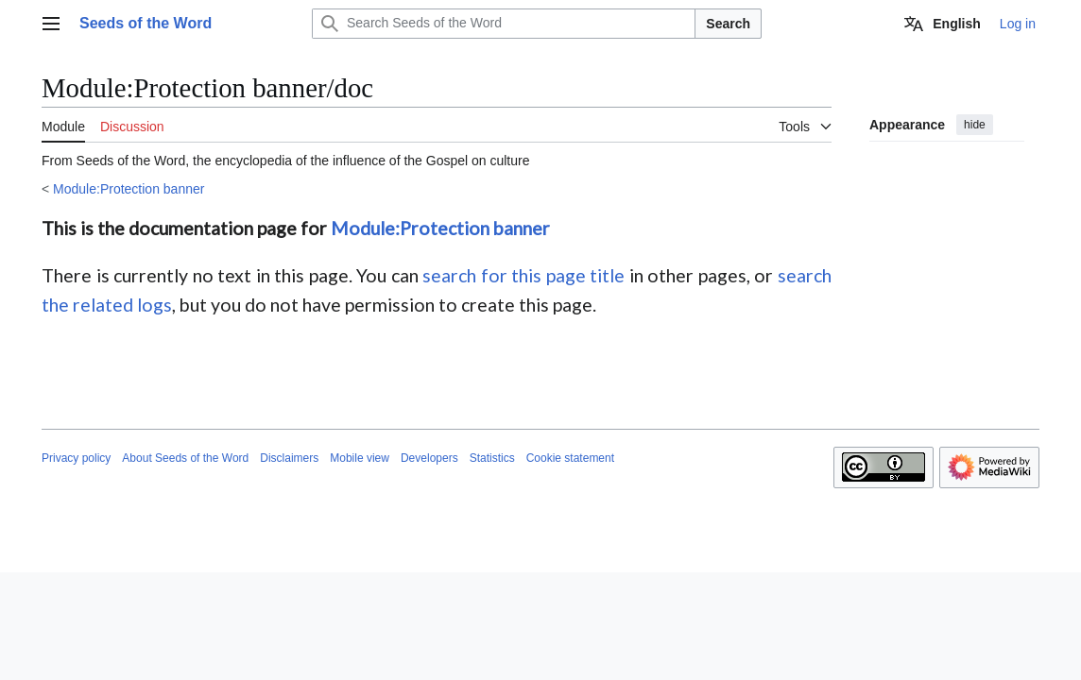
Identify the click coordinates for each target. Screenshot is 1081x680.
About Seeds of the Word (185, 458)
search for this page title (523, 275)
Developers (429, 458)
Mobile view (359, 458)
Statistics (492, 458)
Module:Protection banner (128, 188)
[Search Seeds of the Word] (503, 23)
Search (728, 23)
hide (975, 124)
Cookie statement (570, 458)
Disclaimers (289, 458)
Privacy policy (76, 458)
